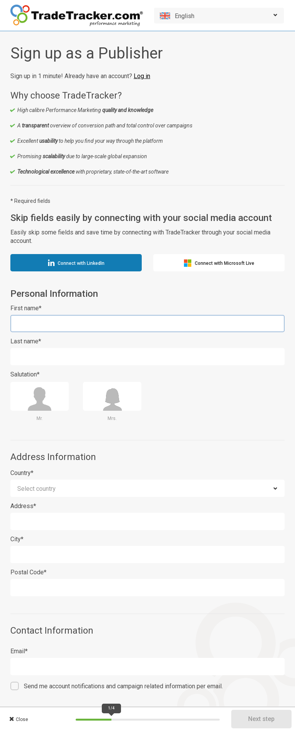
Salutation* (25, 374)
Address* (23, 506)
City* (16, 539)
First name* (25, 308)
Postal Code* (28, 572)
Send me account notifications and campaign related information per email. (123, 686)
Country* (21, 473)
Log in (142, 76)
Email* (19, 651)
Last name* (25, 341)
